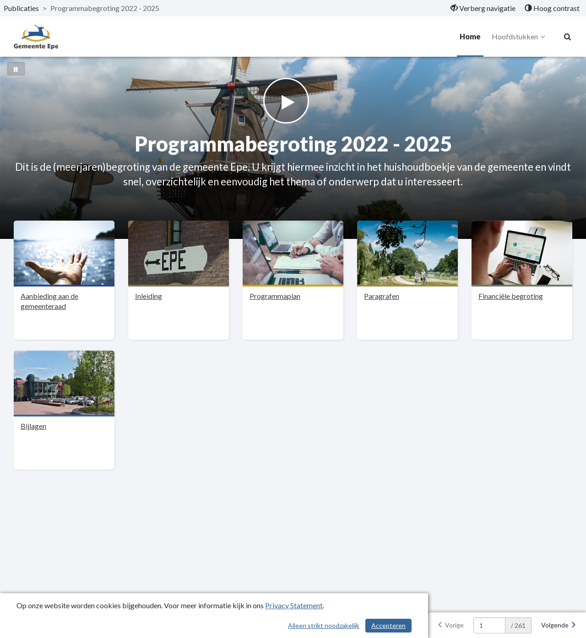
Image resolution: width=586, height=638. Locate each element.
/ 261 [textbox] (518, 625)
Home (470, 36)
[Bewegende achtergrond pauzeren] (16, 69)
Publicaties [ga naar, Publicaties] (21, 8)
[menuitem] (483, 8)
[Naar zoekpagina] (567, 36)
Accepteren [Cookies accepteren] (388, 625)
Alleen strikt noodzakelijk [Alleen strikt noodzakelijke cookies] (323, 625)
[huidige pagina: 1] (489, 625)
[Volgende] (558, 625)
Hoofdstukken (520, 36)
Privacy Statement (294, 605)
